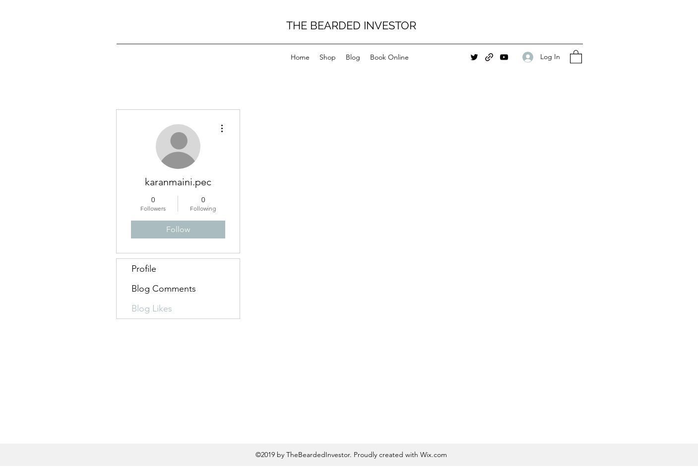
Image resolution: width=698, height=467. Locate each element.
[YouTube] (504, 57)
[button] (576, 56)
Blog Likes (151, 308)
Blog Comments (163, 288)
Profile (143, 268)
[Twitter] (474, 57)
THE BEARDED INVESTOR (351, 25)
